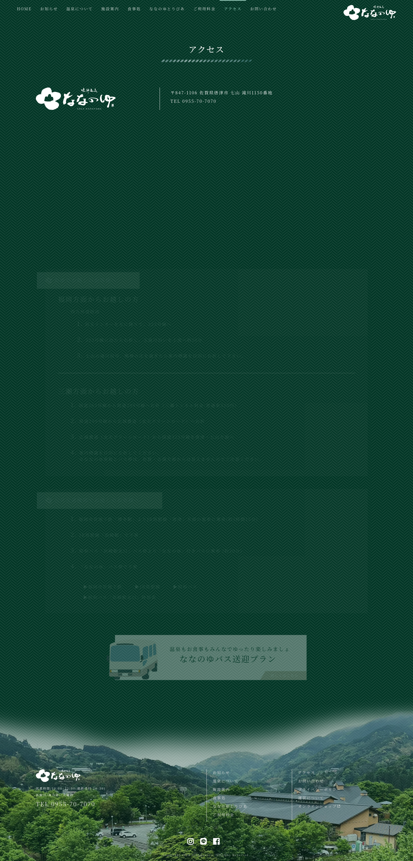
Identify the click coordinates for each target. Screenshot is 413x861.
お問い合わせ (263, 8)
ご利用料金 (204, 8)
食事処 (134, 8)
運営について (311, 797)
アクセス (233, 8)
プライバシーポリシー (319, 789)
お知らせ (49, 8)
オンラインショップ (319, 806)
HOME (24, 8)
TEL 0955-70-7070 (193, 101)
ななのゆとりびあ (167, 8)
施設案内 (110, 8)
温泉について (79, 8)
